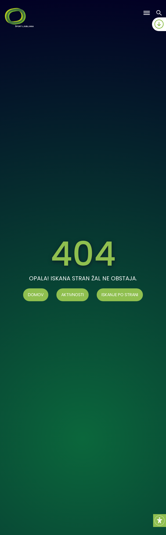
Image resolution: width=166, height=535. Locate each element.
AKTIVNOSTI (72, 294)
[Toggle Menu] (146, 13)
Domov (36, 294)
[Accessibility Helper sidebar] (159, 520)
